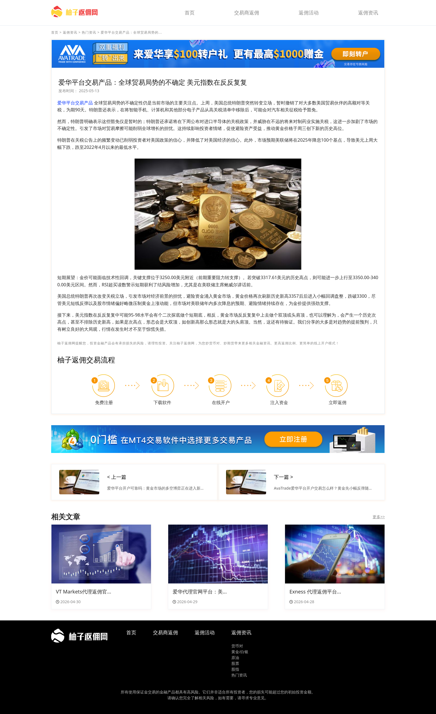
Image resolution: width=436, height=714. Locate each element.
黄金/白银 (239, 651)
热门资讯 (89, 32)
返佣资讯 (368, 12)
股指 (235, 669)
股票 (235, 663)
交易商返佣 (246, 12)
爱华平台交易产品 (75, 103)
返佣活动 (309, 12)
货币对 (237, 645)
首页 (190, 12)
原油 (235, 657)
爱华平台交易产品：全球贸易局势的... (131, 32)
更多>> (379, 516)
